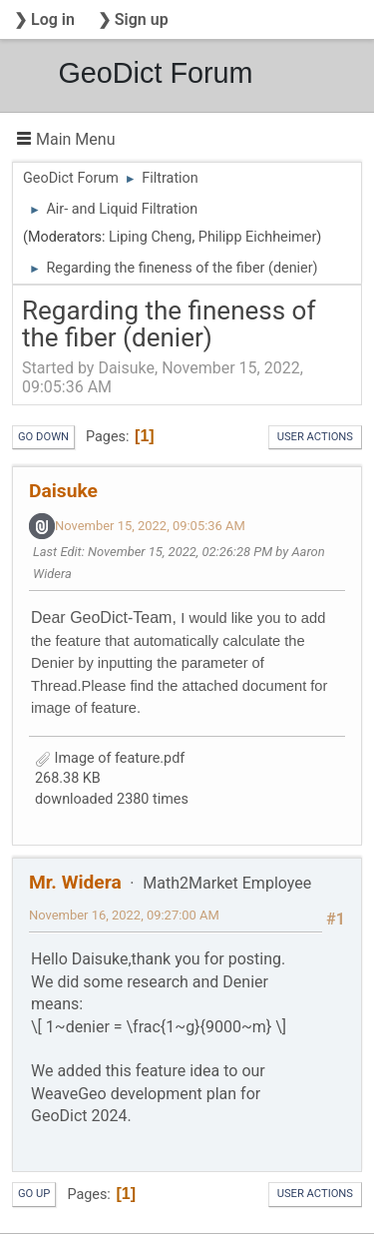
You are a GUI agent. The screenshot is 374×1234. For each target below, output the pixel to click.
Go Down (43, 436)
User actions (315, 436)
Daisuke (63, 490)
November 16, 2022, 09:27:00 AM (124, 915)
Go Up (34, 1193)
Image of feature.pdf (110, 758)
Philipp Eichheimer (257, 237)
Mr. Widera (75, 882)
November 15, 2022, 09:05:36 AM (150, 525)
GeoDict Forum (155, 73)
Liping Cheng (150, 237)
